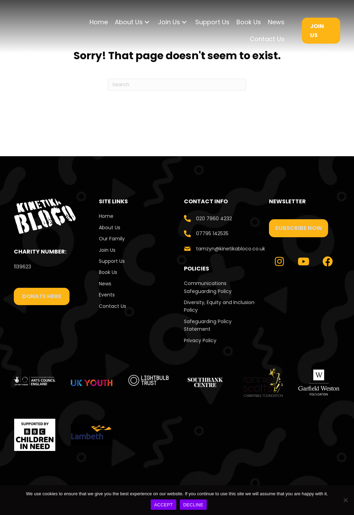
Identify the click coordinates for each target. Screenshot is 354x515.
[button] (147, 22)
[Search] (177, 84)
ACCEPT (163, 504)
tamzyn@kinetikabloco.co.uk (230, 248)
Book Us (108, 272)
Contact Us (113, 306)
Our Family (112, 238)
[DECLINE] (345, 500)
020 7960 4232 (214, 218)
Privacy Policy (200, 340)
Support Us (112, 261)
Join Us (107, 250)
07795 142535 (212, 233)
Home (106, 216)
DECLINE (193, 504)
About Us (109, 227)
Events (107, 294)
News (105, 283)
